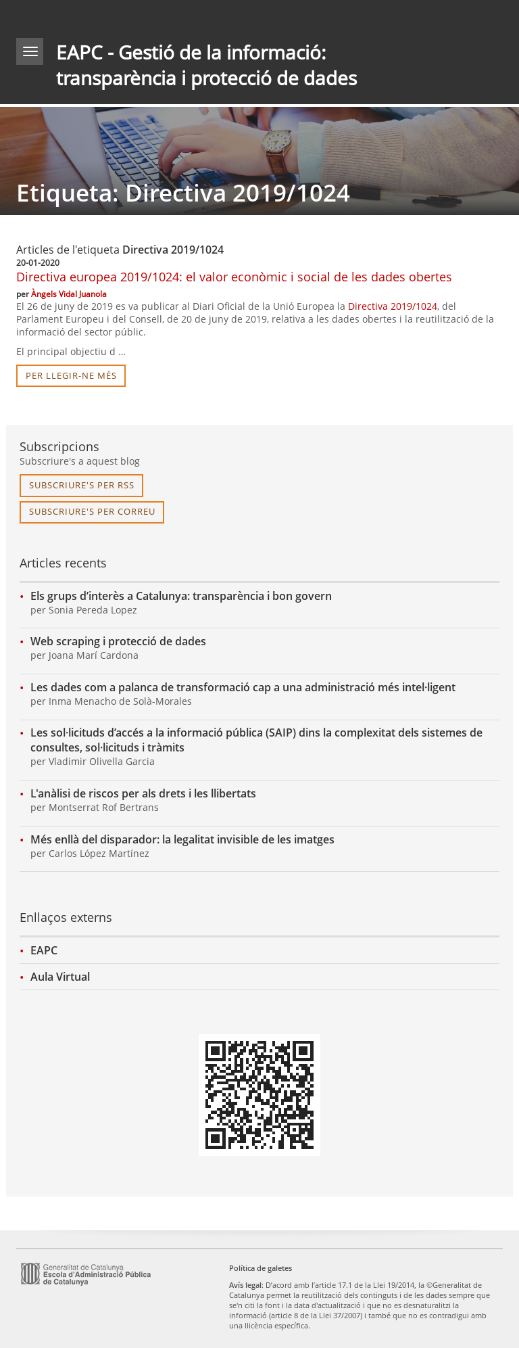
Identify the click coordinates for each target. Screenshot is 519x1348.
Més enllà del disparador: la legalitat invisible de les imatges (182, 839)
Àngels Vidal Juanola (69, 294)
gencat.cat (135, 16)
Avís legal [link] (245, 1285)
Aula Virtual (60, 976)
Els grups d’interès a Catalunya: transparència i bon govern (181, 595)
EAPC (43, 950)
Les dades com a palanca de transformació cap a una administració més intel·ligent (242, 687)
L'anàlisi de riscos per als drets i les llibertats (143, 793)
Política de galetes (260, 1268)
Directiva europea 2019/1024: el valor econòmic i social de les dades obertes (234, 277)
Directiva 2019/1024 (392, 306)
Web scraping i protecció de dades (118, 641)
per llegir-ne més (71, 375)
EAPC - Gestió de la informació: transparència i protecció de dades (206, 65)
